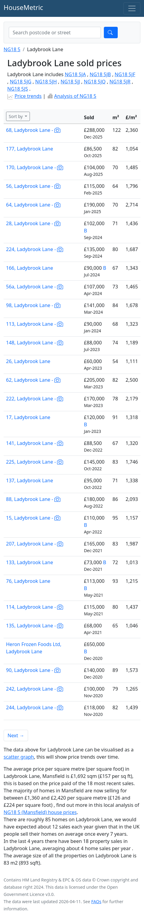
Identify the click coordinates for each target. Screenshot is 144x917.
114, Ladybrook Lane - (34, 607)
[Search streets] (55, 32)
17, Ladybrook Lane (28, 417)
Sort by (16, 116)
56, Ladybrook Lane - (33, 186)
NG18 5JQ (95, 81)
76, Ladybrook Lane (28, 581)
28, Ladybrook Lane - (33, 223)
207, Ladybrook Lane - (34, 543)
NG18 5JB (100, 74)
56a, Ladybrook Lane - (34, 286)
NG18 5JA (75, 74)
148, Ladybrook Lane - (34, 342)
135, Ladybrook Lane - (34, 625)
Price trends (28, 96)
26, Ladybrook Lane (28, 361)
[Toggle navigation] (131, 8)
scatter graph (19, 757)
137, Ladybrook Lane (29, 480)
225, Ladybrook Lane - (34, 461)
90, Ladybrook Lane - (33, 670)
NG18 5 (12, 49)
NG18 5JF (125, 74)
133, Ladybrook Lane (29, 562)
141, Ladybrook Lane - (34, 443)
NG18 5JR (119, 81)
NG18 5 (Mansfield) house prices (40, 812)
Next (16, 735)
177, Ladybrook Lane (29, 148)
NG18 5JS (17, 88)
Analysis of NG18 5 (75, 96)
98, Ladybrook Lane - (33, 305)
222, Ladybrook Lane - (34, 398)
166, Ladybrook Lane (29, 268)
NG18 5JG (20, 81)
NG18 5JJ (70, 81)
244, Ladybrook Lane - (34, 707)
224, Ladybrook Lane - (34, 249)
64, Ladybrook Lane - (33, 204)
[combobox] (55, 32)
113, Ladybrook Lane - (34, 324)
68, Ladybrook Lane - (33, 130)
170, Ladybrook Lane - (34, 167)
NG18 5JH (46, 81)
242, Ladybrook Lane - (34, 688)
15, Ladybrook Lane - (33, 517)
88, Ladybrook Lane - (33, 499)
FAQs (96, 901)
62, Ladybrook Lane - (33, 380)
